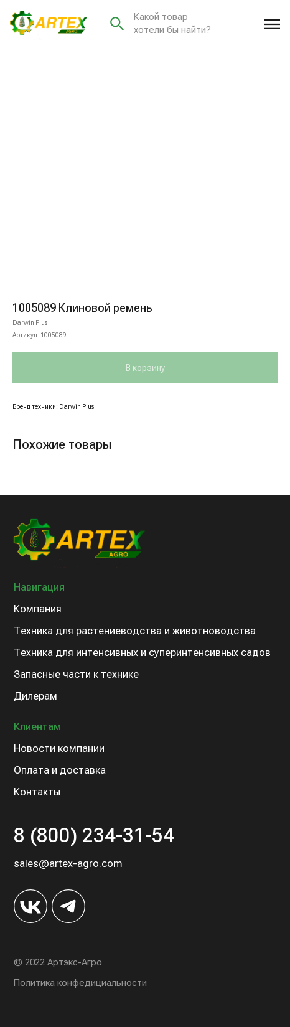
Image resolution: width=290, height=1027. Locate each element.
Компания (38, 609)
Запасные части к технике (76, 674)
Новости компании (59, 748)
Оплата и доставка (60, 770)
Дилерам (35, 696)
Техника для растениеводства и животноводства (135, 631)
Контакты (37, 792)
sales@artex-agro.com (68, 864)
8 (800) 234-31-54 (94, 835)
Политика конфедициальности (80, 982)
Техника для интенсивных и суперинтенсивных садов (142, 653)
